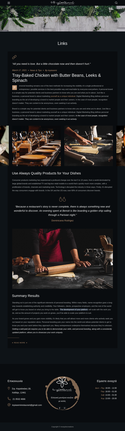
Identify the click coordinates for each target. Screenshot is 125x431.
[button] (116, 3)
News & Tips (36, 70)
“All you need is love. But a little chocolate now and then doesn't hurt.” (51, 63)
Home (110, 19)
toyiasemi (52, 70)
